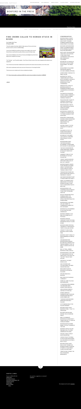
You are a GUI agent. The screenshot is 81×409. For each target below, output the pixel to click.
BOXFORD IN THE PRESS (45, 29)
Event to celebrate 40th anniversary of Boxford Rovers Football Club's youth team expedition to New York (67, 183)
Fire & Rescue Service (10, 378)
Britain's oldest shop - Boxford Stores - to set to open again (67, 309)
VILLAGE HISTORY (64, 2)
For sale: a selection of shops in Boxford (66, 334)
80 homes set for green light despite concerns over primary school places (66, 137)
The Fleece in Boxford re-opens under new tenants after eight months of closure (67, 150)
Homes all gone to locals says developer (67, 281)
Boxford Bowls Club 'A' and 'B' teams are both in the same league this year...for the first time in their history (67, 255)
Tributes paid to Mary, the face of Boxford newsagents (67, 353)
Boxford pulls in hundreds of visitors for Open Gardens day (67, 210)
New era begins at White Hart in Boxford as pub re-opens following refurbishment (67, 107)
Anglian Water (9, 383)
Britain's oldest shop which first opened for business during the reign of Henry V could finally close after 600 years (67, 346)
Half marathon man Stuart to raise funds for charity (67, 177)
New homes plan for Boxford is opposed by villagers (66, 270)
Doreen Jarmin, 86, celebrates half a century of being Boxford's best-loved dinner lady (67, 295)
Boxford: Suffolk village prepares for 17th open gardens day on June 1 (66, 330)
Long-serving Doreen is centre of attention (66, 290)
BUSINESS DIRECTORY (75, 2)
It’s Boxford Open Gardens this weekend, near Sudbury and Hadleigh (67, 286)
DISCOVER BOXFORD (34, 2)
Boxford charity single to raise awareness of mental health (67, 236)
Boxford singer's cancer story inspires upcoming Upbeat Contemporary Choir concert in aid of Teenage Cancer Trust (66, 167)
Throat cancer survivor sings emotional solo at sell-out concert (66, 161)
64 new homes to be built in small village (67, 73)
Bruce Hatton (72, 26)
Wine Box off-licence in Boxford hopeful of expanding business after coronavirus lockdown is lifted (67, 88)
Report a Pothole (9, 384)
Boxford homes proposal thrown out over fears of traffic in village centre (67, 227)
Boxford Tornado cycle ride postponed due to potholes (66, 215)
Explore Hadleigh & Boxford (65, 274)
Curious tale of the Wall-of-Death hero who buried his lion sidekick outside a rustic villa (67, 339)
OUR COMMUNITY (45, 2)
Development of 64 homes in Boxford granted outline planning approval (67, 69)
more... (9, 385)
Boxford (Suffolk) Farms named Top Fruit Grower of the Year (67, 325)
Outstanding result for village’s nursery (66, 304)
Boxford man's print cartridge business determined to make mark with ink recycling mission (67, 144)
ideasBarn (73, 383)
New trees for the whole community (66, 278)
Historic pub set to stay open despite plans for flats (66, 127)
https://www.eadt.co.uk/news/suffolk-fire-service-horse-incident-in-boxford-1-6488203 (27, 75)
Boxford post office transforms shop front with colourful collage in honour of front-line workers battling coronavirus (67, 80)
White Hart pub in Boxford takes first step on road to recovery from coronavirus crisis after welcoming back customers (67, 56)
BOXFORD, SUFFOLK (8, 3)
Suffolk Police (9, 377)
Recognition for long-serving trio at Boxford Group (66, 314)
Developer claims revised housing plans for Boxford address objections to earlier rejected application (67, 120)
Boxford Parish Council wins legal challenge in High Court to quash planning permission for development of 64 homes (67, 41)
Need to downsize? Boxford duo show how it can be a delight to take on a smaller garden (67, 319)
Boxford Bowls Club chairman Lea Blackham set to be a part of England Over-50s (67, 190)
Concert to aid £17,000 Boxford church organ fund (66, 231)
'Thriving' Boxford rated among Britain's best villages (66, 301)
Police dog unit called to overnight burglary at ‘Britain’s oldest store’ (67, 101)
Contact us (32, 377)
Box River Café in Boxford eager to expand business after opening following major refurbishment (67, 48)
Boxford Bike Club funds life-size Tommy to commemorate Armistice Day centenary (66, 204)
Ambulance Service (10, 381)
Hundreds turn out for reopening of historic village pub (66, 156)
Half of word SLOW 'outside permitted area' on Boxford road (66, 265)
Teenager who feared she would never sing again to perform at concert (67, 173)
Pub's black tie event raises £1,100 (65, 261)
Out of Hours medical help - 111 (12, 380)
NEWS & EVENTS (54, 2)
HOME (25, 29)
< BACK (8, 82)
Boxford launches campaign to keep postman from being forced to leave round (67, 221)
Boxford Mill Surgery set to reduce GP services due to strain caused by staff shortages (67, 113)
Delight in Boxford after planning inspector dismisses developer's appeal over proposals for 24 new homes (67, 197)
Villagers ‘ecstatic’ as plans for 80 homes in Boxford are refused (66, 132)
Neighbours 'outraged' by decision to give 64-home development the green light (67, 64)
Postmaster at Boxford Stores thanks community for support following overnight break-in (67, 95)
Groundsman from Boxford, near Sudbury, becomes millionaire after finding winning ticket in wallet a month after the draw (67, 243)
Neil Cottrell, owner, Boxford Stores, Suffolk (66, 250)
